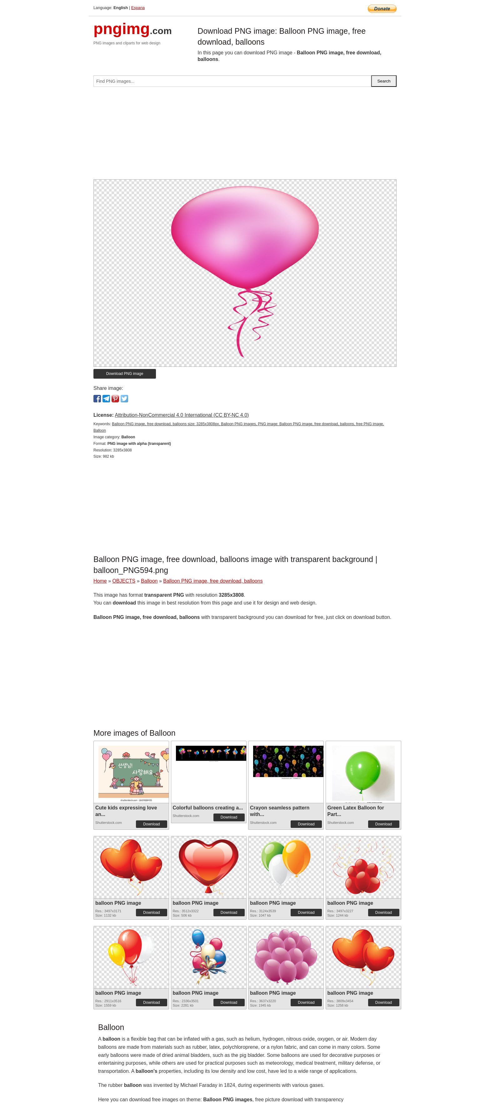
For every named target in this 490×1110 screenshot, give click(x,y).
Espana (138, 7)
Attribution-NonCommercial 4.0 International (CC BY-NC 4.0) (182, 415)
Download (151, 824)
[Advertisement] (245, 135)
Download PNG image (124, 373)
